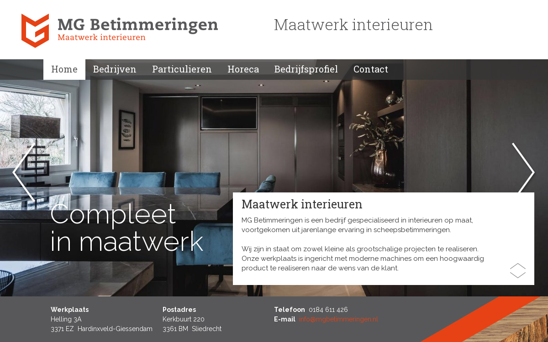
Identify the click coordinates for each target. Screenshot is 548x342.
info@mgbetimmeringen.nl (338, 319)
